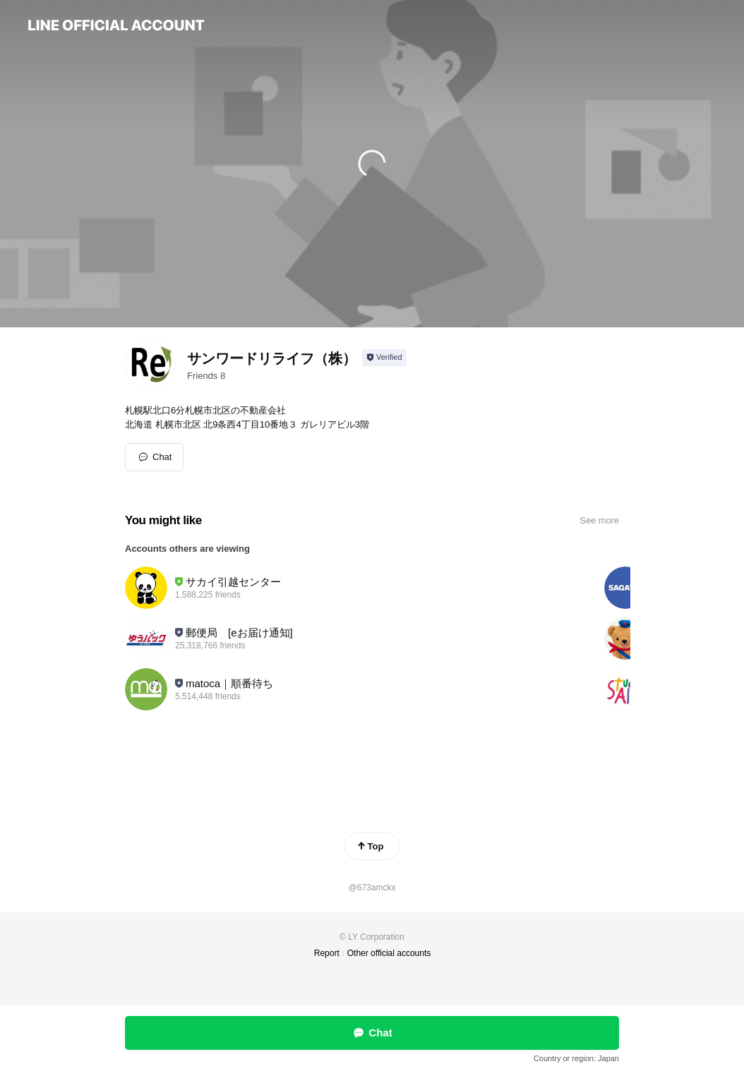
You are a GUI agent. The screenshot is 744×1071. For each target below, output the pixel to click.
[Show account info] (384, 357)
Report (327, 953)
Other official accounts (389, 953)
